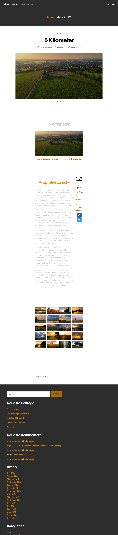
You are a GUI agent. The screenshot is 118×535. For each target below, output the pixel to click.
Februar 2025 (13, 476)
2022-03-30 (61, 47)
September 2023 (14, 491)
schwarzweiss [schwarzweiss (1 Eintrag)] (78, 204)
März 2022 (11, 512)
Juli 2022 (11, 503)
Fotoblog (43, 376)
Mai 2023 (11, 494)
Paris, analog (12, 409)
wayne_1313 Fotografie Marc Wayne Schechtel (27, 446)
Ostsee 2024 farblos (16, 423)
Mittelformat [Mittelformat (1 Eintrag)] (78, 199)
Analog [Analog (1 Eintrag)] (77, 185)
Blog (59, 33)
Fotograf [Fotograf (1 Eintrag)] (80, 196)
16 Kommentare (75, 47)
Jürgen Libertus (10, 4)
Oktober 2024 (13, 479)
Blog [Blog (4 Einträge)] (78, 188)
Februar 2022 (13, 515)
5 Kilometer (59, 40)
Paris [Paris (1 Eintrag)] (80, 202)
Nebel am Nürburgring (16, 418)
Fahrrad (10, 427)
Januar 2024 (12, 488)
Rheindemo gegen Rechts (18, 414)
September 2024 (14, 482)
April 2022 (11, 509)
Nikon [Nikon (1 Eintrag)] (76, 202)
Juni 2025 (11, 473)
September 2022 (14, 500)
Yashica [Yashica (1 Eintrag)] (79, 210)
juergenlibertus (47, 47)
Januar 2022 (12, 518)
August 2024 (12, 485)
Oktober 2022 (13, 497)
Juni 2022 (11, 506)
